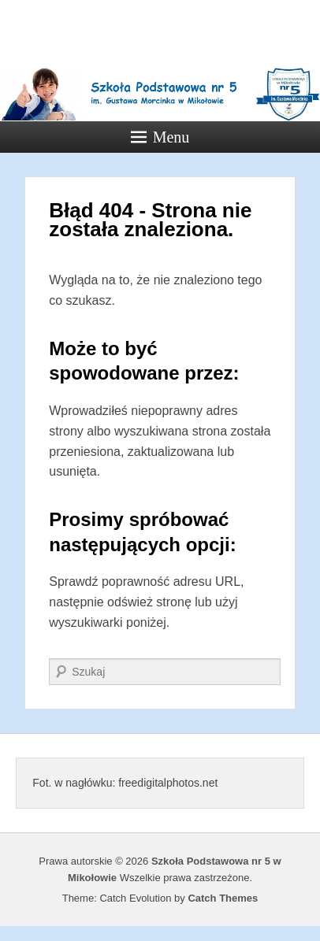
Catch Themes (223, 898)
